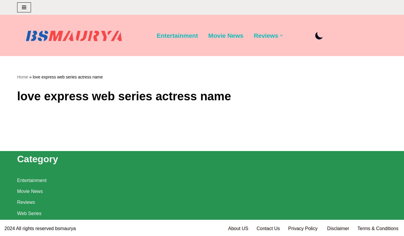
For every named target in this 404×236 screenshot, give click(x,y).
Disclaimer (338, 228)
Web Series (29, 213)
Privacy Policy (303, 228)
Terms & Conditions (377, 228)
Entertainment (177, 35)
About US (238, 228)
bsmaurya (65, 228)
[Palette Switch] (319, 35)
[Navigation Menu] (24, 7)
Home (22, 77)
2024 (9, 228)
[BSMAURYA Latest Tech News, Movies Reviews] (74, 37)
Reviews (26, 202)
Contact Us (268, 228)
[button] (281, 35)
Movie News (225, 35)
